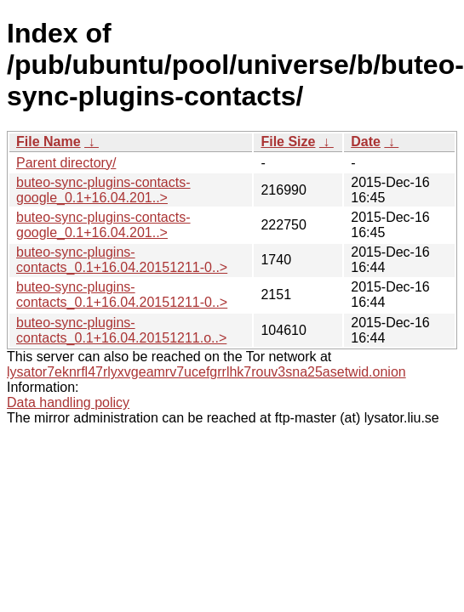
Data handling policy (68, 402)
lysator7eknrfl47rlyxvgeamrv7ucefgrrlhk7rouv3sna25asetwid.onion (206, 372)
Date (366, 141)
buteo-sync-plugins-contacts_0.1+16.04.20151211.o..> (121, 330)
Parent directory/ (66, 163)
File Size (288, 141)
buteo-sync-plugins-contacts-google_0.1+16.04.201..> (103, 190)
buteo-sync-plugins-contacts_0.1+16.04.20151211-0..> (121, 260)
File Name (48, 141)
